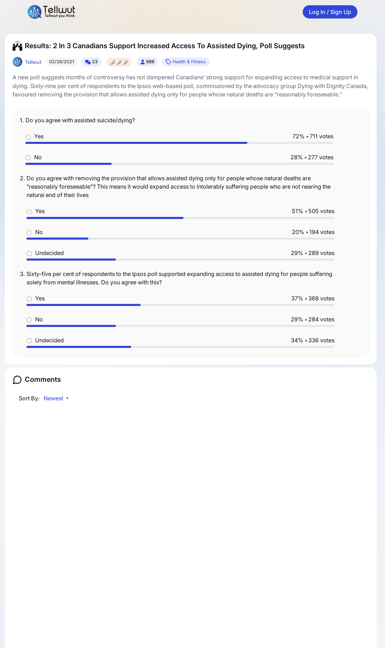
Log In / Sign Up (330, 11)
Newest (54, 398)
